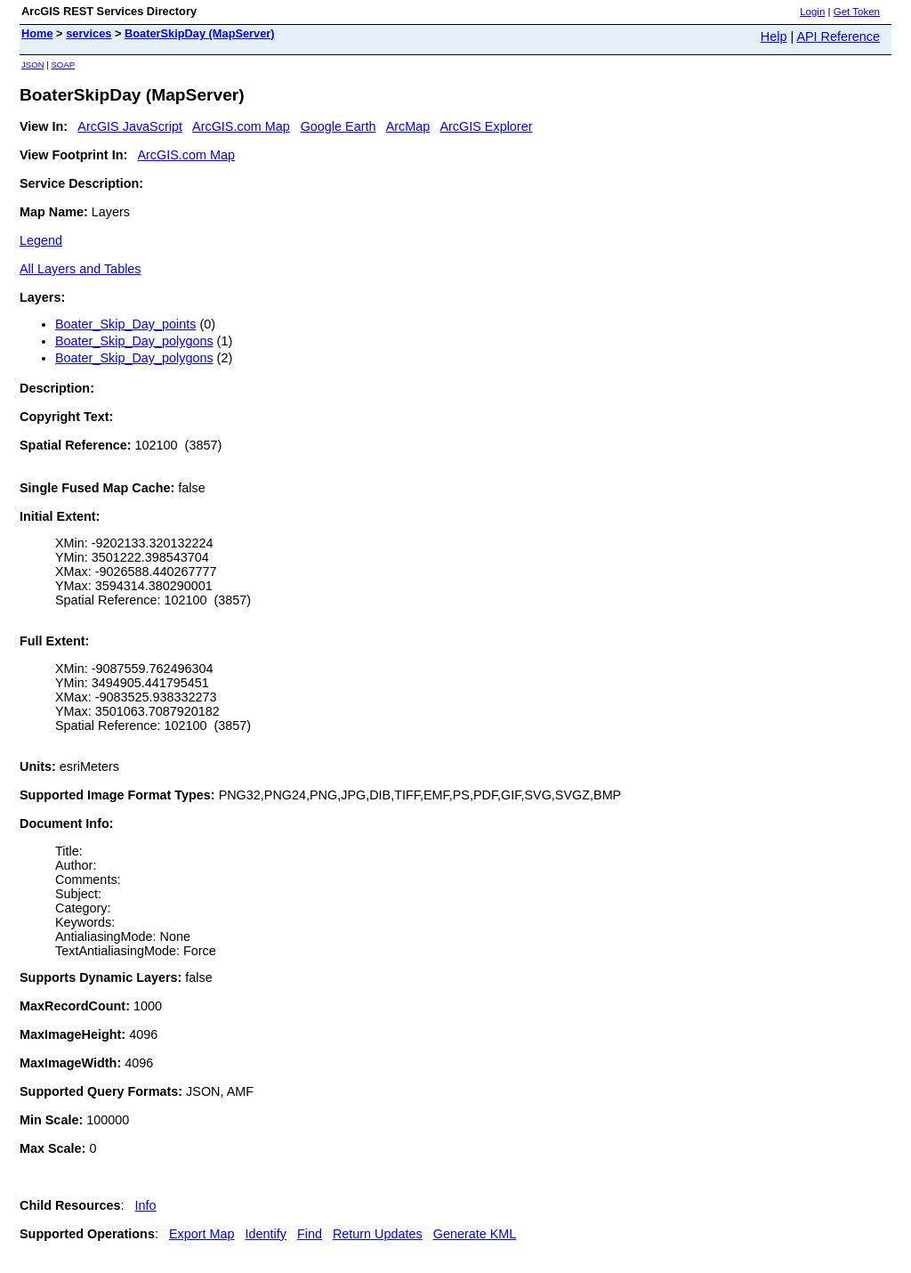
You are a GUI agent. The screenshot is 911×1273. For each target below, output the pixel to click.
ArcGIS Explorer (485, 126)
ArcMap (408, 126)
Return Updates (378, 1234)
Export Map (202, 1234)
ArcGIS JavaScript (129, 126)
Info (146, 1205)
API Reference (838, 36)
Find (309, 1234)
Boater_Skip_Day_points (125, 324)
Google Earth (338, 126)
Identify (266, 1234)
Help (774, 36)
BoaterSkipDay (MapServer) (200, 33)
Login (812, 11)
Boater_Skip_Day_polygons (134, 341)
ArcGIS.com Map (241, 126)
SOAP (63, 64)
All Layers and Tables (80, 269)
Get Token (857, 11)
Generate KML (475, 1234)
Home (37, 33)
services (88, 33)
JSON (32, 64)
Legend (41, 240)
